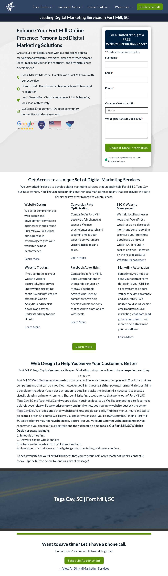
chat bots (138, 314)
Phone (109, 88)
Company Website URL (120, 103)
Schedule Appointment (84, 560)
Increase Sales (69, 7)
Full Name (111, 57)
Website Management (131, 260)
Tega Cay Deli (25, 410)
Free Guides (42, 7)
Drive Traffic (98, 7)
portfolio (61, 425)
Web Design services (45, 380)
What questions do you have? (124, 119)
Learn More (32, 259)
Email (109, 72)
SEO (142, 254)
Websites (122, 7)
